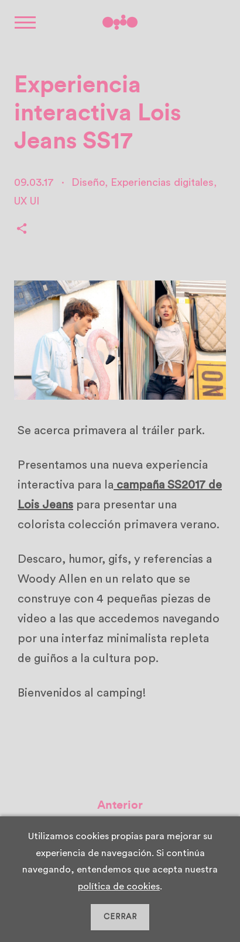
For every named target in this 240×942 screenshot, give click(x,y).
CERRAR (120, 917)
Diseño (88, 182)
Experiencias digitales (162, 182)
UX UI (26, 201)
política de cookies (119, 886)
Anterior (120, 807)
